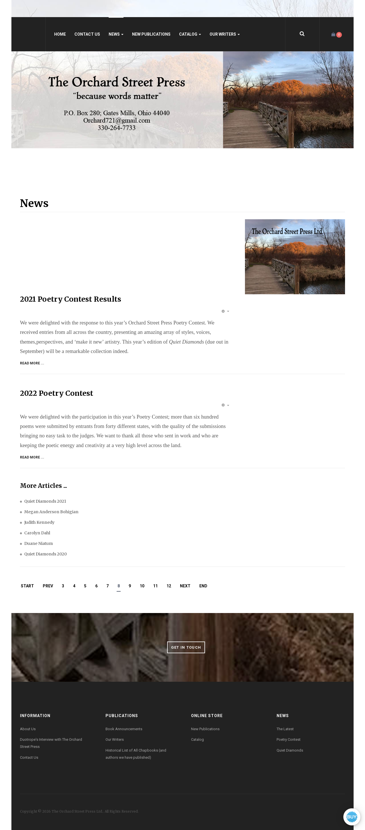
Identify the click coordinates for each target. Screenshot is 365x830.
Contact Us (87, 34)
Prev (48, 586)
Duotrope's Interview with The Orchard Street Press (51, 743)
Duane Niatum (38, 543)
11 (155, 586)
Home (60, 34)
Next (185, 586)
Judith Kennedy (39, 522)
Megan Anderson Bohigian (51, 511)
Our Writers (225, 34)
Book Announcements (124, 729)
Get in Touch (186, 647)
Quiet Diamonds (290, 750)
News (116, 34)
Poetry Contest (289, 739)
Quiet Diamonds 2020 (45, 554)
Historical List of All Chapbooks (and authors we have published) (136, 754)
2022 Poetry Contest (56, 393)
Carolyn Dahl (37, 532)
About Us (28, 729)
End (203, 586)
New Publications (151, 34)
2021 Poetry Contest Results (70, 299)
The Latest (285, 729)
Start (27, 586)
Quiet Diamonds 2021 (45, 501)
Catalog (190, 34)
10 (142, 586)
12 (169, 586)
